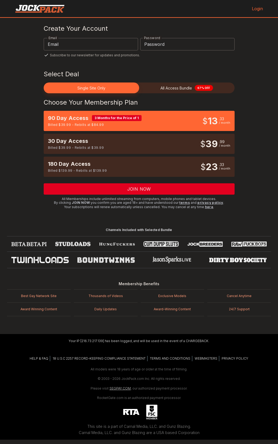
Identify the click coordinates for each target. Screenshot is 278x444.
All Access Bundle (186, 88)
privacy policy (210, 203)
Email (53, 38)
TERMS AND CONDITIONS (170, 358)
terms (184, 203)
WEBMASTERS (206, 358)
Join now (139, 189)
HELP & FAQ (39, 358)
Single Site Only (91, 88)
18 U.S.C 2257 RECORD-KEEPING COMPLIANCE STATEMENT (99, 358)
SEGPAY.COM (120, 388)
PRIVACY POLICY (235, 358)
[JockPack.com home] (39, 8)
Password (152, 38)
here (209, 207)
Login (256, 8)
